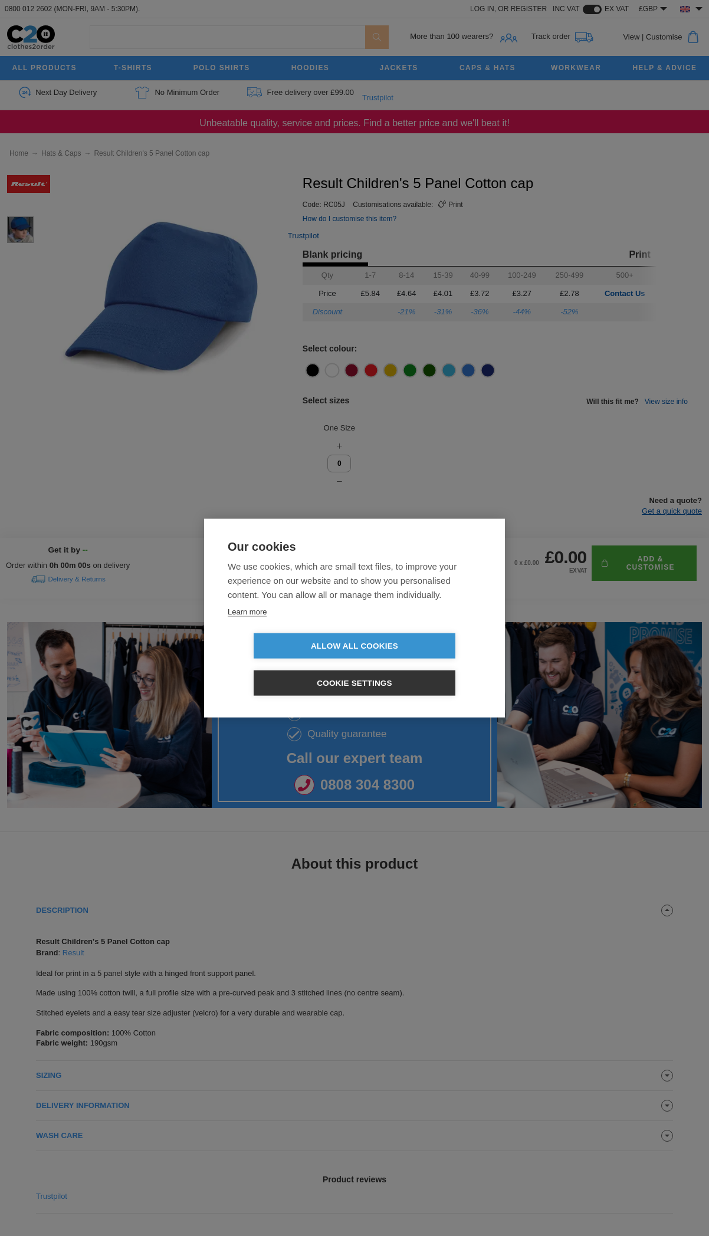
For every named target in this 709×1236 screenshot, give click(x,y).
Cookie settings (422, 664)
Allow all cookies (286, 664)
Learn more (247, 630)
